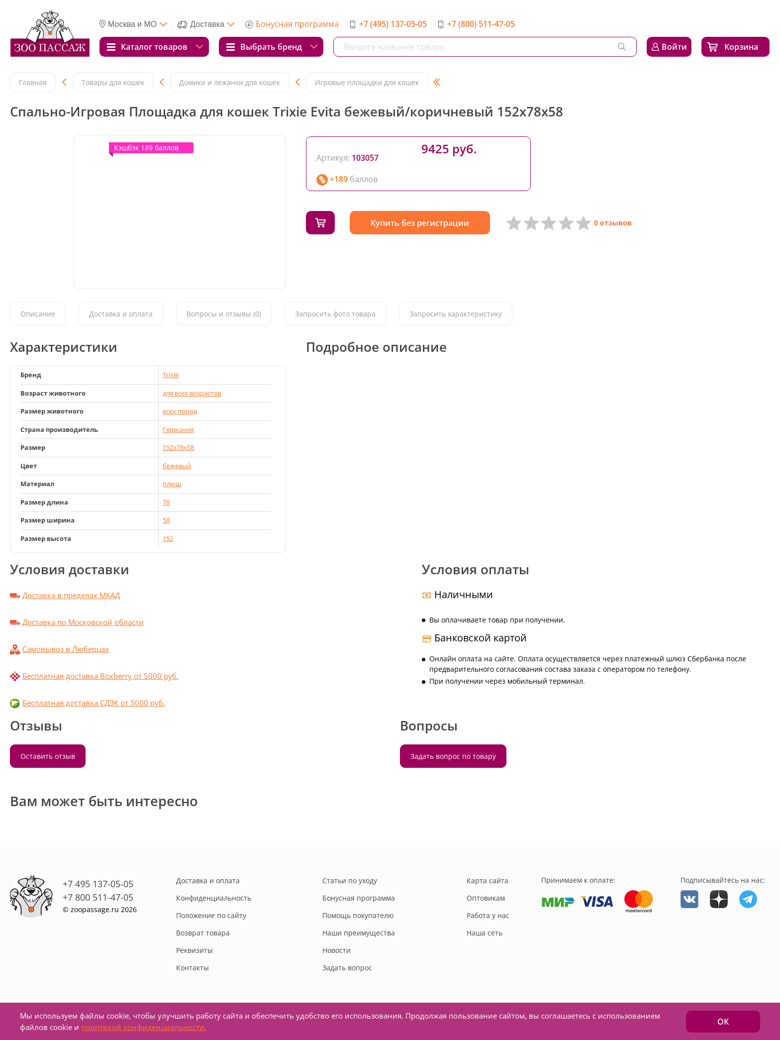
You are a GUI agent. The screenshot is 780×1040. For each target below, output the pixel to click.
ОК (723, 1021)
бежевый (177, 465)
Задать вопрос (347, 967)
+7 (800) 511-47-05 (481, 23)
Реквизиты (194, 950)
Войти (674, 46)
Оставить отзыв (47, 756)
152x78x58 (178, 447)
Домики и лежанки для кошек (229, 82)
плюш (172, 483)
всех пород (180, 411)
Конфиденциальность (213, 898)
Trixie (171, 374)
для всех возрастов (192, 393)
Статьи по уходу (349, 880)
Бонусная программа (297, 23)
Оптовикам (486, 898)
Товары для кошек (113, 82)
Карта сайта (487, 880)
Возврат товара (203, 932)
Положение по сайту (211, 915)
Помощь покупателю (358, 915)
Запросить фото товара (335, 313)
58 (166, 520)
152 (168, 538)
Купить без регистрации (420, 222)
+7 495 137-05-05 (98, 884)
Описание (37, 313)
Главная (33, 82)
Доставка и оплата (121, 313)
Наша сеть (484, 932)
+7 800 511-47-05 (98, 897)
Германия (178, 429)
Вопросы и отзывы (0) (224, 313)
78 (166, 502)
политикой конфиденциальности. (143, 1027)
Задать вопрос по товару (453, 756)
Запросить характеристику (455, 313)
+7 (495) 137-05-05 (393, 23)
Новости (336, 950)
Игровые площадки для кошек (367, 82)
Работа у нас (488, 915)
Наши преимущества (358, 932)
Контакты (192, 967)
